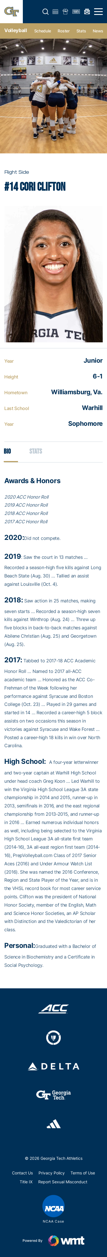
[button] (46, 12)
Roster (63, 30)
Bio (7, 451)
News (98, 30)
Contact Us (22, 1172)
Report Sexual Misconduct (62, 1181)
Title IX (26, 1181)
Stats (81, 30)
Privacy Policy (52, 1172)
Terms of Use (82, 1172)
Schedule (42, 30)
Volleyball (15, 30)
